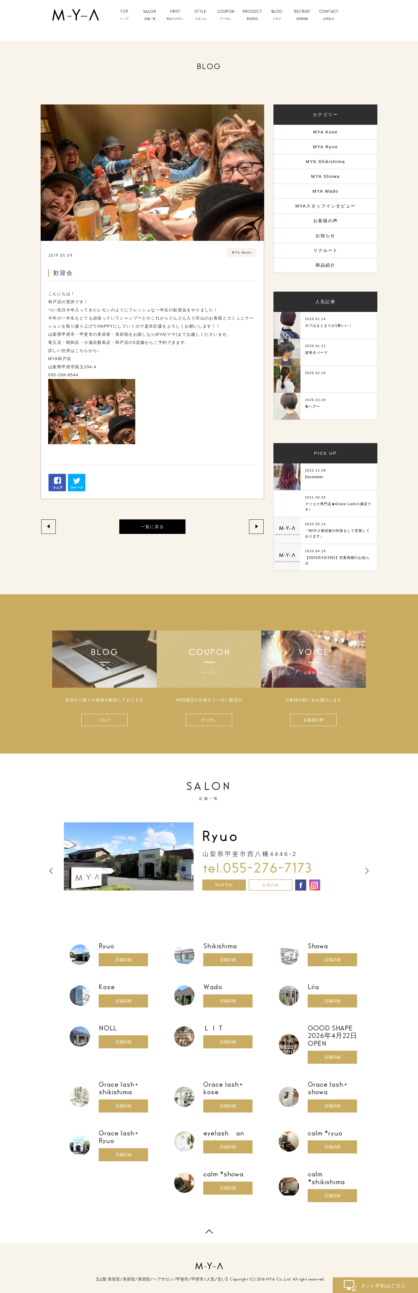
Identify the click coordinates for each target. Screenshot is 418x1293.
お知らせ (325, 235)
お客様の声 (325, 220)
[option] (209, 856)
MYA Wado (325, 191)
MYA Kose (325, 131)
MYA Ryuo (325, 146)
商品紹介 (325, 265)
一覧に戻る (152, 526)
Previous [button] (51, 871)
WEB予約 (224, 885)
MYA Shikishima (325, 161)
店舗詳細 (270, 885)
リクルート (325, 250)
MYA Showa (325, 176)
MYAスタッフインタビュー (325, 205)
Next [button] (367, 871)
